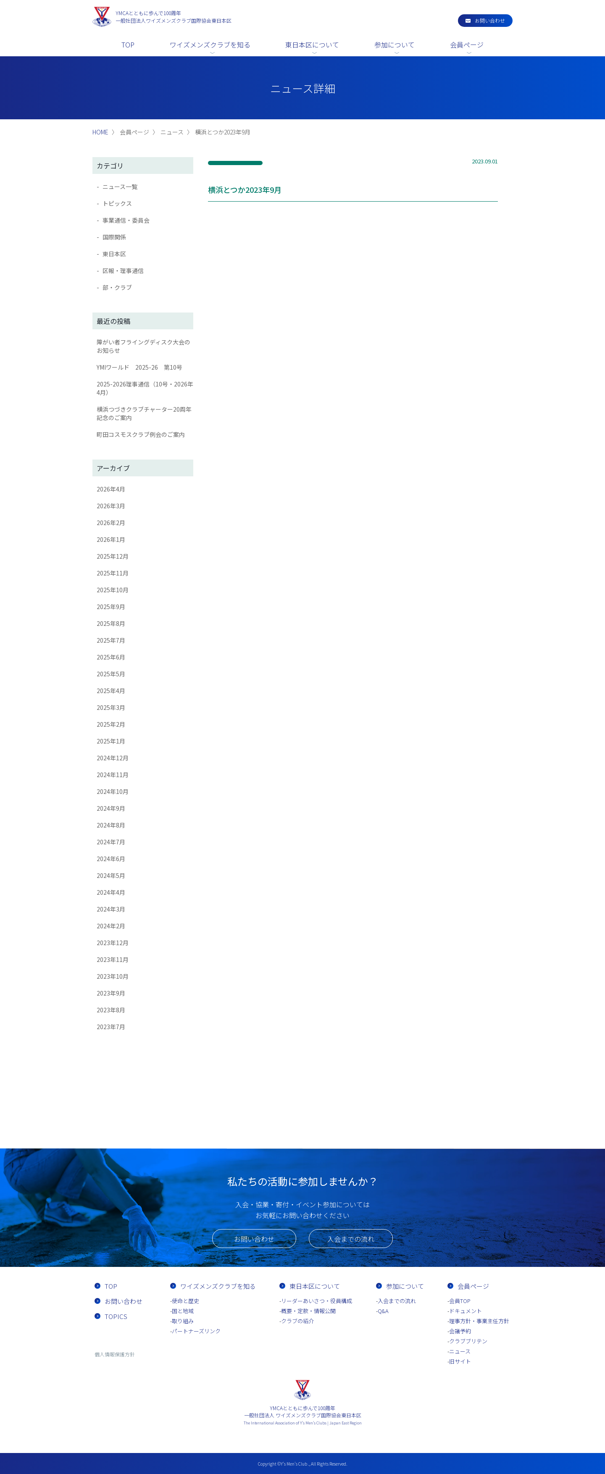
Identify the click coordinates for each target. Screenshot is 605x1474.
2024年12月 (113, 758)
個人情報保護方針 (115, 1354)
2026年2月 (111, 522)
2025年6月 (111, 657)
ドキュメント (465, 1311)
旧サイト (460, 1361)
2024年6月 (111, 858)
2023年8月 (111, 1010)
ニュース (460, 1351)
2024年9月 (111, 808)
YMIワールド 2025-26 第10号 (139, 367)
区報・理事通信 (123, 270)
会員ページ (467, 44)
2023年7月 (111, 1026)
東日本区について (312, 44)
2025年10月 (113, 590)
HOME (100, 132)
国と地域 (183, 1311)
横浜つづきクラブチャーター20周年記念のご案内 (144, 413)
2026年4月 (111, 489)
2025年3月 (111, 707)
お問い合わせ (490, 20)
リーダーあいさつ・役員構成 (316, 1301)
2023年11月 (113, 959)
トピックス (117, 203)
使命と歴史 (185, 1301)
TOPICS (116, 1316)
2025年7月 (111, 640)
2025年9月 (111, 606)
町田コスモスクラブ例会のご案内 (141, 434)
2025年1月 (111, 741)
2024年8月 (111, 825)
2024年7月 (111, 842)
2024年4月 (111, 892)
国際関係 (114, 237)
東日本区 (114, 254)
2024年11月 (113, 774)
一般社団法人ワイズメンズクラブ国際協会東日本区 (173, 16)
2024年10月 (113, 791)
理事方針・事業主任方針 (479, 1321)
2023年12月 (113, 942)
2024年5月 (111, 875)
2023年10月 (113, 976)
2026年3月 (111, 506)
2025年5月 (111, 674)
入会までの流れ (350, 1239)
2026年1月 (111, 539)
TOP (127, 44)
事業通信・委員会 (126, 220)
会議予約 (460, 1331)
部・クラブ (117, 287)
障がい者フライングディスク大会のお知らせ (143, 346)
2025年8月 (111, 623)
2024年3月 (111, 909)
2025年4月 (111, 690)
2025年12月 (113, 556)
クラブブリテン (468, 1341)
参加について (394, 44)
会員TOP (460, 1301)
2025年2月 (111, 724)
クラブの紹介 (297, 1321)
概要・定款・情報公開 (308, 1311)
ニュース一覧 (120, 186)
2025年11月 (113, 573)
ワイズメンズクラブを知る (210, 44)
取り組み (183, 1321)
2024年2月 (111, 926)
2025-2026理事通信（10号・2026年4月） (145, 388)
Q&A (383, 1311)
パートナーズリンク (196, 1331)
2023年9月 (111, 993)
